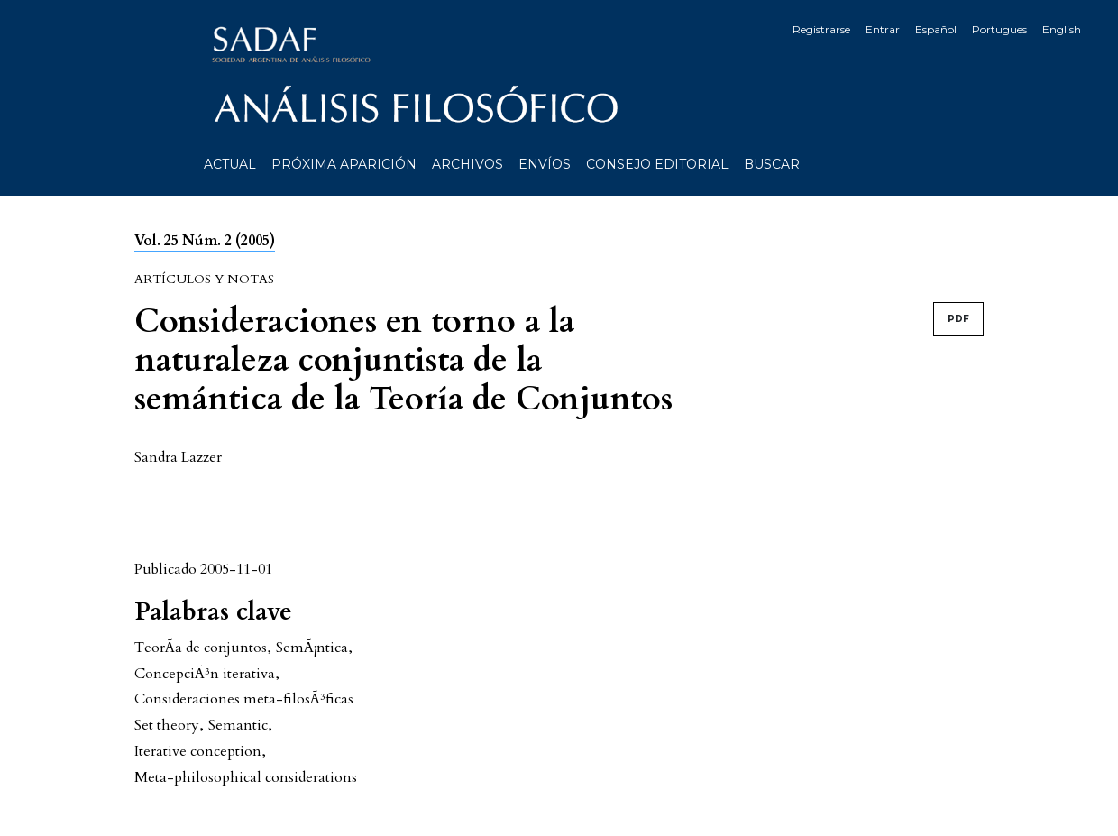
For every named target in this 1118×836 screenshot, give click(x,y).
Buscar (772, 164)
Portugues (999, 29)
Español (936, 29)
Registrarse (821, 29)
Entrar (883, 29)
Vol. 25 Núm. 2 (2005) (204, 241)
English (1061, 29)
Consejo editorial (657, 164)
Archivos (467, 164)
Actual (230, 164)
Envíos (544, 164)
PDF (958, 319)
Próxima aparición (344, 164)
